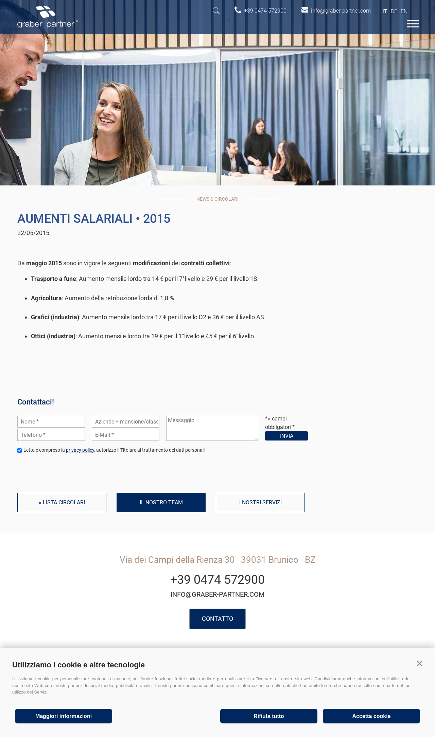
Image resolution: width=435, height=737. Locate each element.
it (384, 11)
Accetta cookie (371, 716)
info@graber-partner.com (217, 594)
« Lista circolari (62, 502)
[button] (420, 664)
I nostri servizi (260, 502)
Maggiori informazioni (63, 716)
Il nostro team (161, 502)
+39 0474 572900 (217, 580)
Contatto (217, 618)
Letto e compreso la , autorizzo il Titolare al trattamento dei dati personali (114, 450)
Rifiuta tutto (269, 716)
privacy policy (80, 450)
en (404, 11)
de (394, 11)
